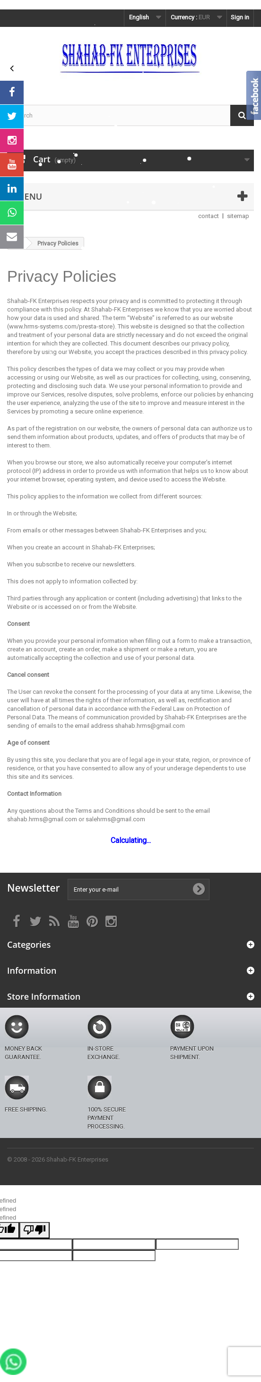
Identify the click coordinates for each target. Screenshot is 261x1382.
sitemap (238, 215)
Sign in (240, 17)
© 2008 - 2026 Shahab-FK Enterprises (57, 1159)
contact (208, 215)
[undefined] (34, 1230)
